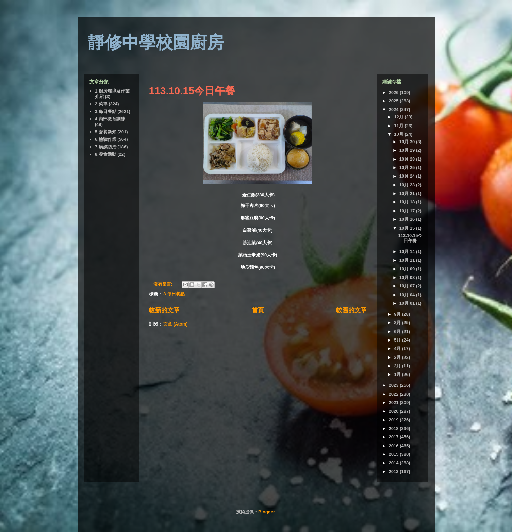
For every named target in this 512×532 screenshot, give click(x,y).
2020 (394, 411)
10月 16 (407, 219)
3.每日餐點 (174, 293)
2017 (394, 436)
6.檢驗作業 (105, 139)
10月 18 (407, 201)
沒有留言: (163, 284)
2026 (394, 92)
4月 (398, 348)
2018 (394, 428)
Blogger (266, 511)
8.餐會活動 (105, 154)
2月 (398, 365)
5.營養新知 (105, 131)
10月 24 (407, 176)
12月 (399, 116)
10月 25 (407, 167)
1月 (398, 374)
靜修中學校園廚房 (156, 42)
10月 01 (407, 303)
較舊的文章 (351, 310)
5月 (398, 340)
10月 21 (407, 193)
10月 (399, 134)
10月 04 (407, 294)
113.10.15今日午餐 (192, 90)
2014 (394, 462)
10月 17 (407, 210)
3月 (398, 357)
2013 (394, 471)
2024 (394, 109)
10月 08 (407, 277)
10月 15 (407, 228)
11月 (399, 125)
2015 (394, 454)
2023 (394, 385)
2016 (394, 445)
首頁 (258, 310)
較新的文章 (164, 310)
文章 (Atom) (175, 324)
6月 (398, 331)
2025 (394, 100)
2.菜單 (101, 103)
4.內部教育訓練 (110, 118)
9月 (398, 314)
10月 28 (407, 159)
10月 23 (407, 184)
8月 (398, 322)
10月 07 (407, 285)
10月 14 (407, 251)
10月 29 (407, 150)
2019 (394, 419)
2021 (394, 402)
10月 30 (407, 141)
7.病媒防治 (105, 146)
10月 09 (407, 268)
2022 (394, 394)
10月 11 (407, 260)
